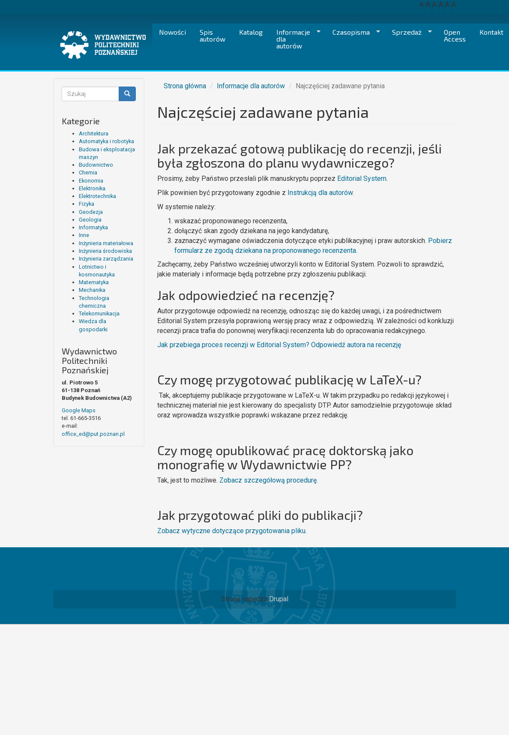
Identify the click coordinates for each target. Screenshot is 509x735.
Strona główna (185, 86)
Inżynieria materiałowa (106, 243)
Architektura (93, 133)
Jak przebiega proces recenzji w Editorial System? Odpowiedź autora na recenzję (279, 345)
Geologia (90, 219)
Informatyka (93, 227)
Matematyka (94, 282)
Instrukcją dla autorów (320, 193)
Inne (84, 235)
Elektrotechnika (97, 196)
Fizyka (86, 204)
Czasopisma (353, 32)
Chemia (88, 172)
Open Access (455, 35)
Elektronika (92, 188)
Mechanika (92, 290)
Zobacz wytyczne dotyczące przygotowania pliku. (232, 531)
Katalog (251, 32)
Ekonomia (91, 180)
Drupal (278, 599)
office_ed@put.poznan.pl (93, 434)
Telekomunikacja (99, 313)
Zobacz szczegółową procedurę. (268, 480)
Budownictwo (96, 165)
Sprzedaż (408, 32)
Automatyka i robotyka (106, 141)
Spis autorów (212, 35)
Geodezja (91, 212)
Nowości (172, 32)
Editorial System (361, 178)
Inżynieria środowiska (105, 251)
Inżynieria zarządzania (106, 258)
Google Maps (79, 410)
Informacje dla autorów (294, 39)
